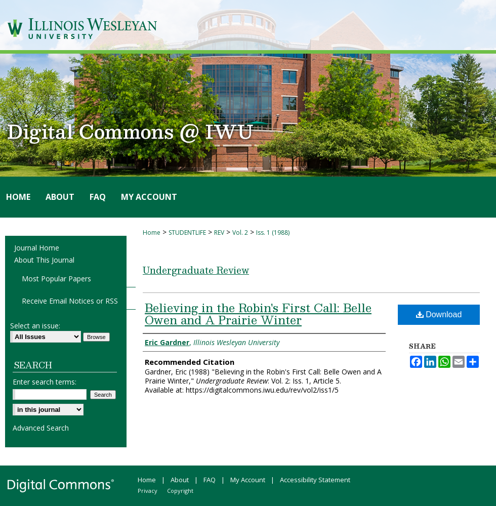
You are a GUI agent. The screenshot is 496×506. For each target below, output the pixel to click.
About (180, 479)
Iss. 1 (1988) (273, 232)
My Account (247, 479)
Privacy (147, 490)
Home (151, 232)
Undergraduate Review (196, 270)
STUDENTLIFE (187, 232)
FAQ (209, 479)
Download (439, 314)
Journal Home (36, 247)
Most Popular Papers (56, 278)
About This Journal (44, 260)
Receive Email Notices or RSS (70, 301)
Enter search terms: (44, 382)
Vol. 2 (240, 232)
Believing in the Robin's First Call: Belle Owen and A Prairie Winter (258, 313)
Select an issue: (35, 325)
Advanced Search (41, 428)
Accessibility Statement (315, 479)
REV (219, 232)
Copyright (180, 490)
